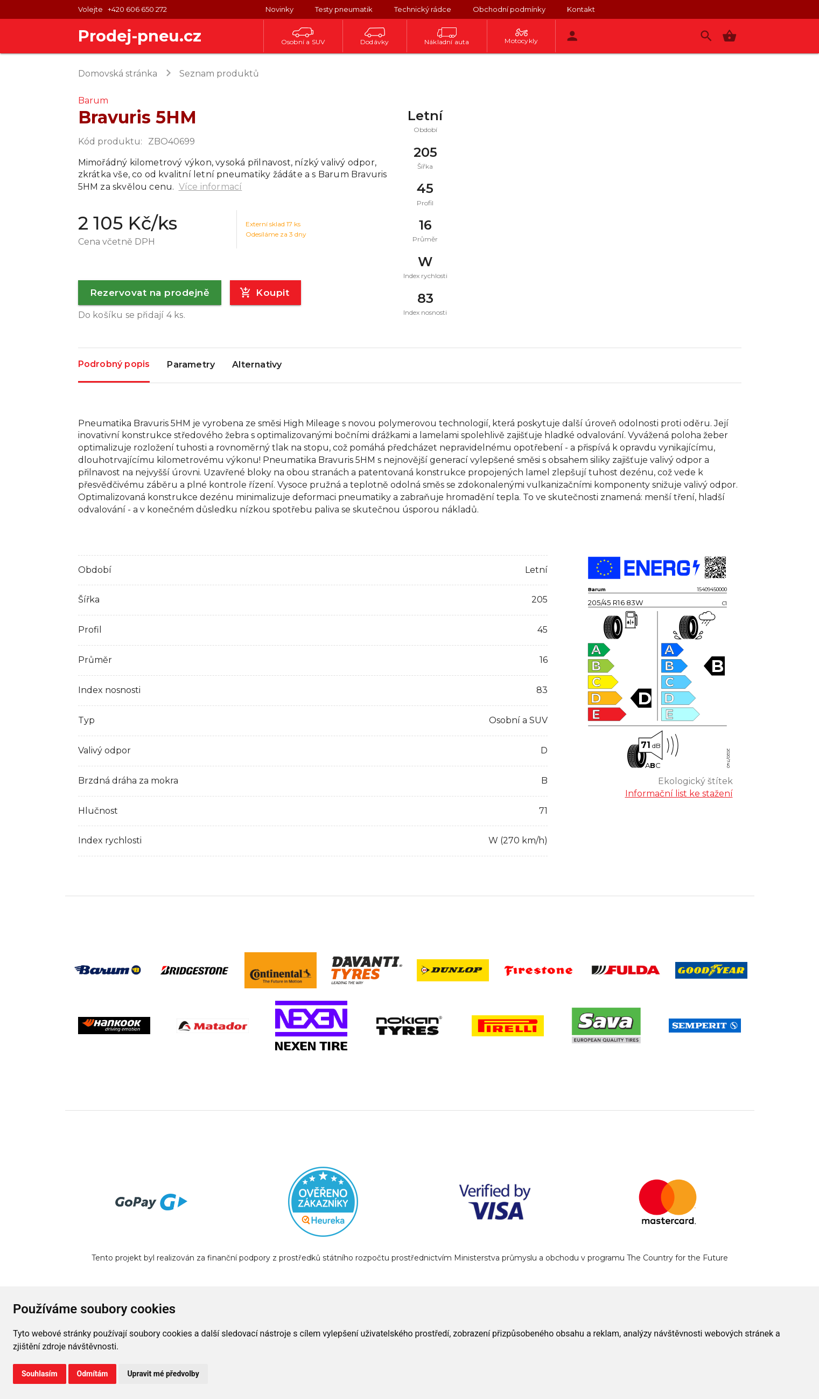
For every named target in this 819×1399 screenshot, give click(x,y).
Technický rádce (422, 9)
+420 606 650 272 (137, 9)
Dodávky (374, 36)
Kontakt (581, 9)
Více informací (210, 187)
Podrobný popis (114, 364)
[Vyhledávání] (706, 35)
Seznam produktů (219, 73)
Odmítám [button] (92, 1373)
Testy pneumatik (344, 9)
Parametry (191, 365)
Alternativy (257, 365)
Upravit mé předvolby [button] (163, 1373)
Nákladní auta (447, 36)
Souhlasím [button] (40, 1373)
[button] (729, 35)
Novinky (279, 9)
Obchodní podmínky (509, 9)
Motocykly (521, 37)
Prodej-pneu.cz (139, 35)
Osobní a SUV (303, 36)
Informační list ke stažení (679, 793)
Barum (93, 100)
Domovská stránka (117, 73)
